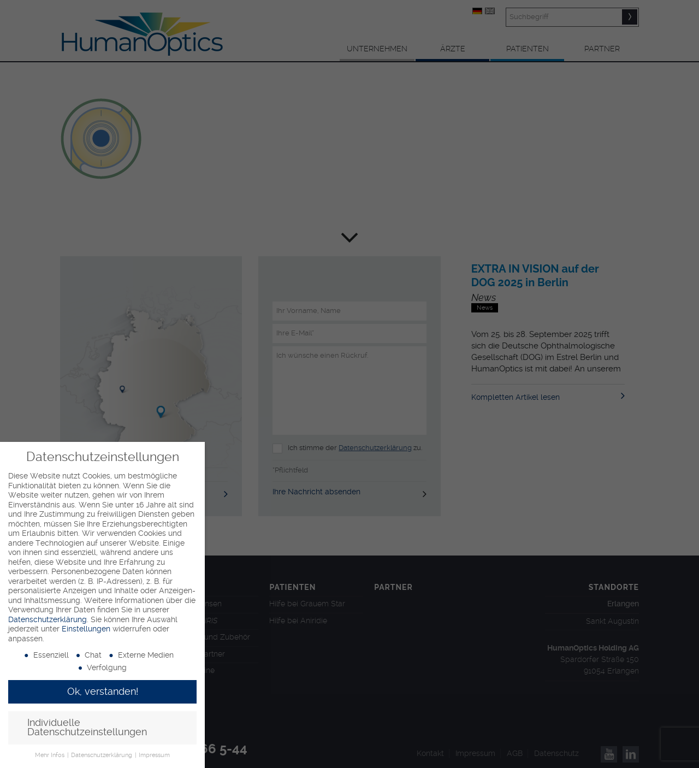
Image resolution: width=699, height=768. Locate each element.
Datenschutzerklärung (47, 619)
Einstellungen (86, 628)
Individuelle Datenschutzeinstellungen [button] (87, 727)
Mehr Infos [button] (50, 755)
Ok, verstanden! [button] (102, 691)
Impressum (154, 755)
